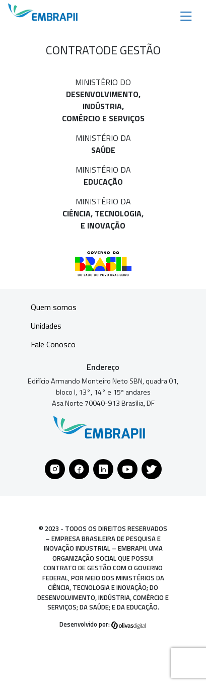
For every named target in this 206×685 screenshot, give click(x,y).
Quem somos (54, 307)
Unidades (46, 326)
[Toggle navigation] (186, 15)
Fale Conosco (53, 344)
